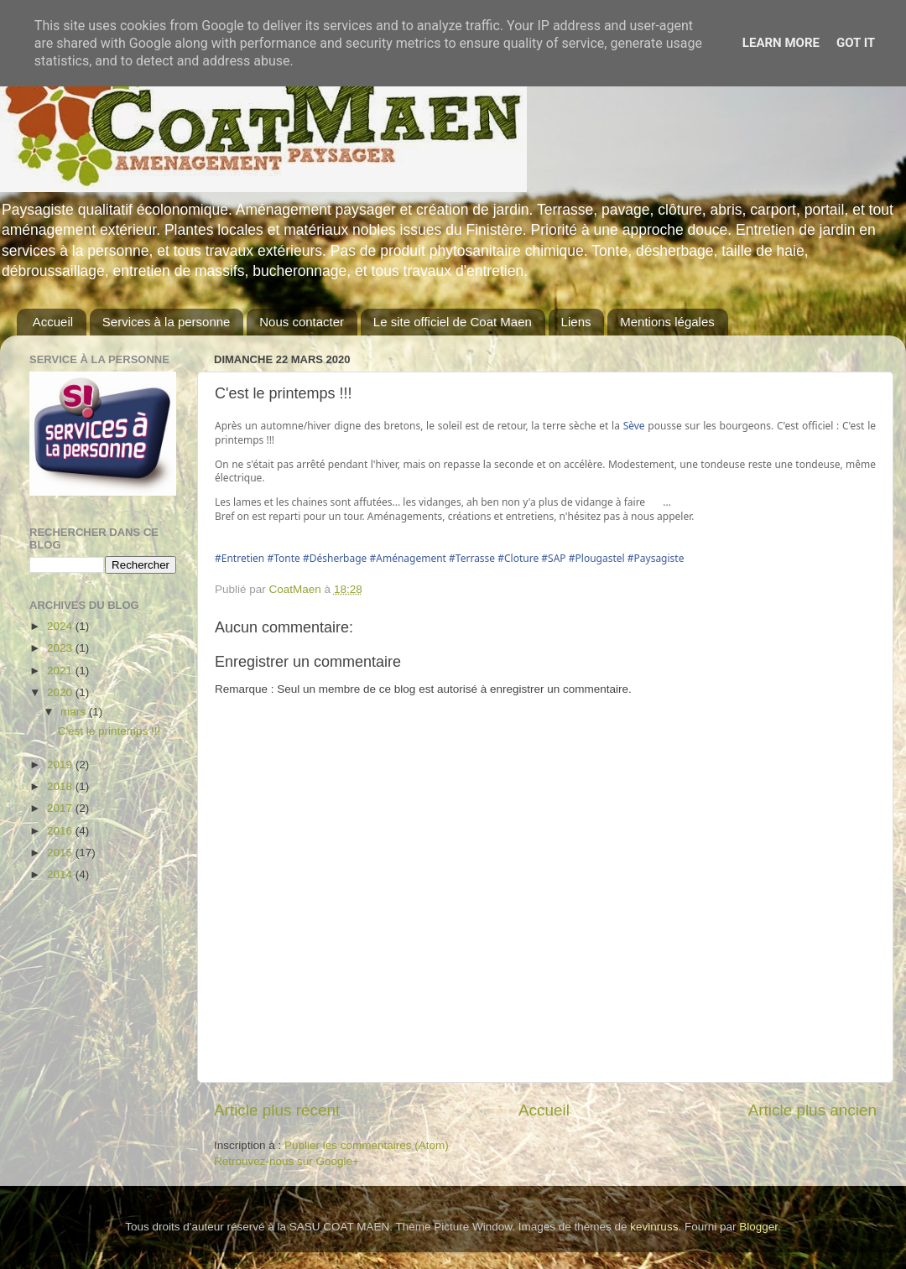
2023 (61, 648)
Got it (855, 42)
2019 (61, 764)
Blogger (758, 1226)
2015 (61, 852)
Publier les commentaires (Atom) (366, 1145)
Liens (576, 322)
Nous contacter (301, 322)
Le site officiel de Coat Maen (452, 322)
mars (74, 711)
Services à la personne (166, 322)
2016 (61, 830)
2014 (61, 874)
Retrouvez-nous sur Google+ (286, 1161)
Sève (634, 426)
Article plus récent (277, 1110)
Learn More (781, 42)
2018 (61, 786)
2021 (61, 670)
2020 (61, 692)
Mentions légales (667, 322)
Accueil (53, 322)
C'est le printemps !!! (109, 731)
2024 (61, 626)
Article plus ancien (812, 1110)
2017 (61, 808)
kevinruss (654, 1226)
